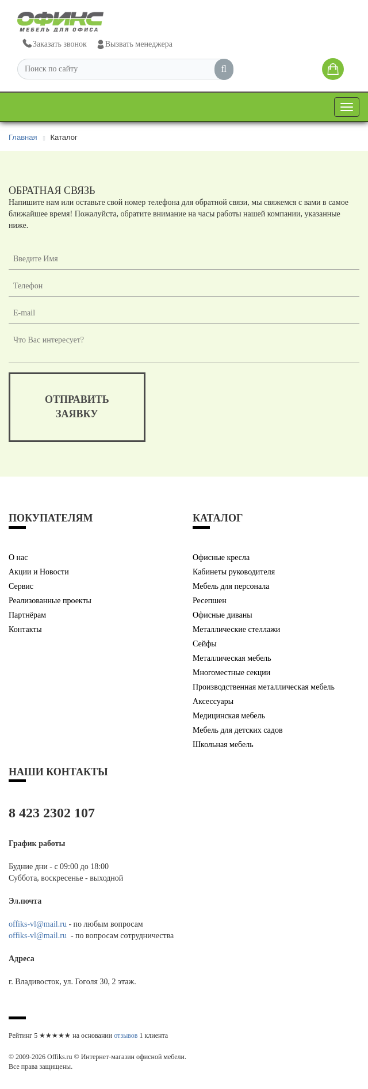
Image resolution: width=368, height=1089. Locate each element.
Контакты (25, 629)
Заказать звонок (54, 44)
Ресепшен (210, 600)
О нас (18, 557)
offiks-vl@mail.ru (38, 924)
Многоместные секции (231, 672)
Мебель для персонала (231, 586)
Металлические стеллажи (236, 629)
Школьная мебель (223, 744)
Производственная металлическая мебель (264, 687)
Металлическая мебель (232, 658)
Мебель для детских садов (238, 730)
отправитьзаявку (77, 407)
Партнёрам (27, 615)
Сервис (21, 586)
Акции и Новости (39, 572)
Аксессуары (213, 701)
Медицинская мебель (229, 715)
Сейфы (205, 643)
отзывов (125, 1035)
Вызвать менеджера (134, 44)
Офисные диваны (222, 615)
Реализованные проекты (50, 600)
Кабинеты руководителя (234, 572)
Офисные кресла (221, 557)
